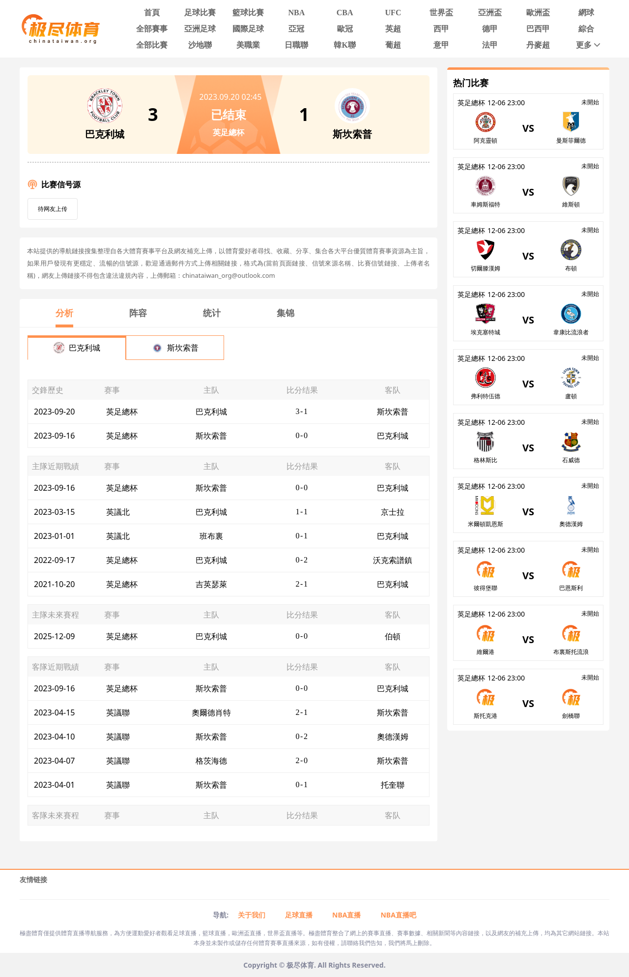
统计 (212, 313)
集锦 (285, 313)
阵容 (138, 313)
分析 (64, 313)
